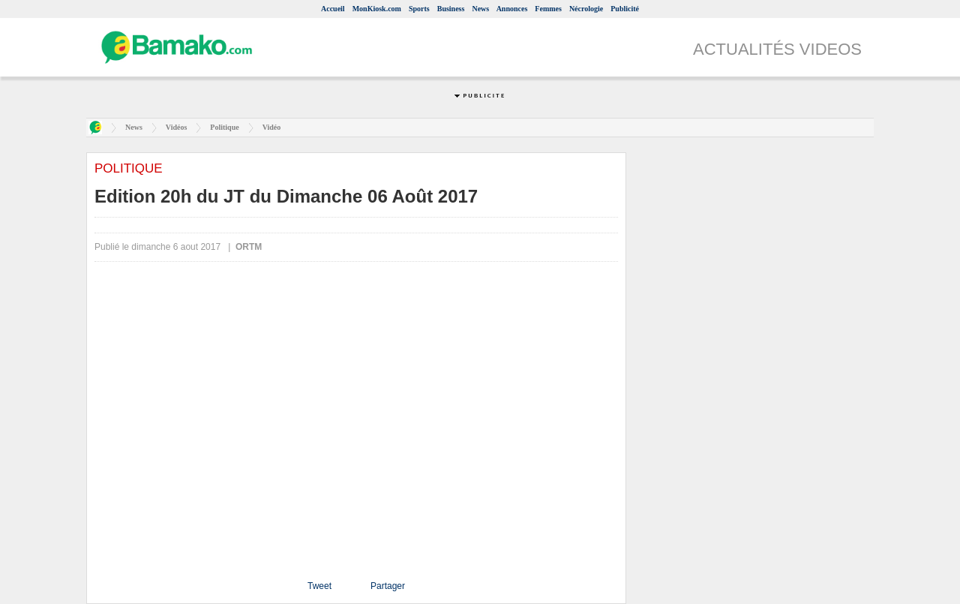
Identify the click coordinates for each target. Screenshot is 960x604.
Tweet (320, 586)
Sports (419, 9)
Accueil (333, 9)
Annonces (512, 9)
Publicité (624, 9)
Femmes (548, 9)
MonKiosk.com (376, 9)
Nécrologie (586, 9)
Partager (387, 586)
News (480, 9)
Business (451, 9)
